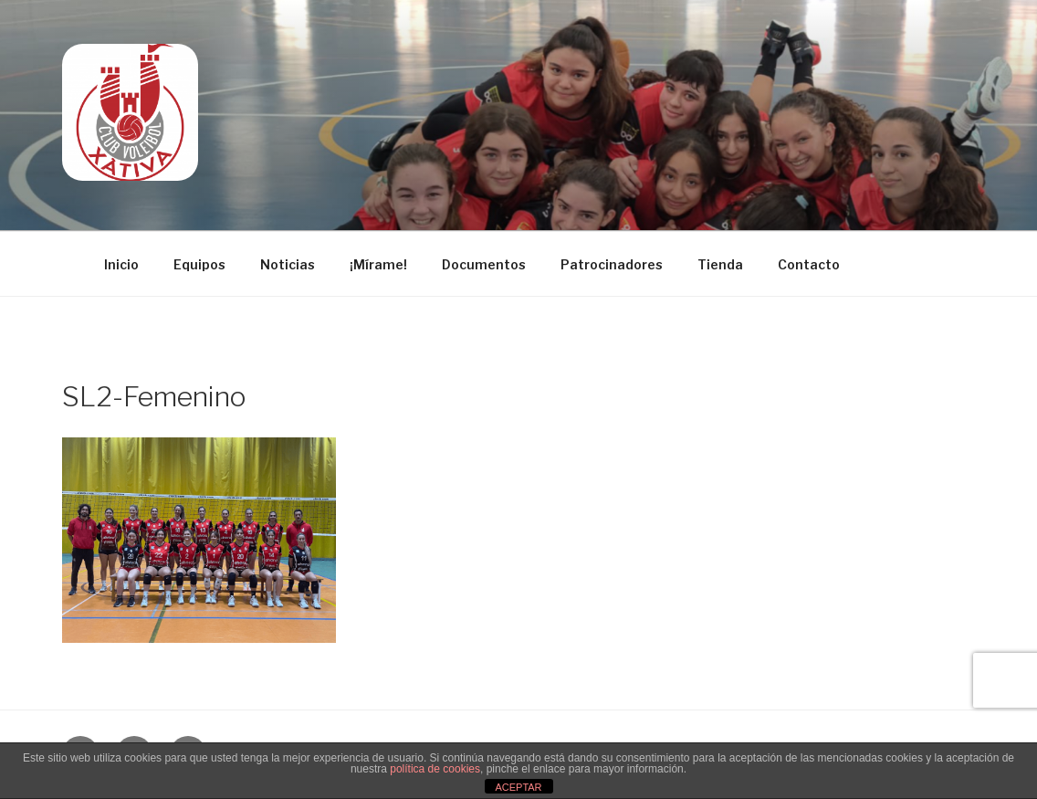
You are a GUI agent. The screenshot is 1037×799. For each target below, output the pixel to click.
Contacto (809, 264)
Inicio (121, 264)
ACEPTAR (518, 787)
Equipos (199, 264)
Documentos (484, 264)
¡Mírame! (378, 264)
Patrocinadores (611, 264)
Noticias (287, 264)
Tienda (720, 264)
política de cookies (435, 768)
